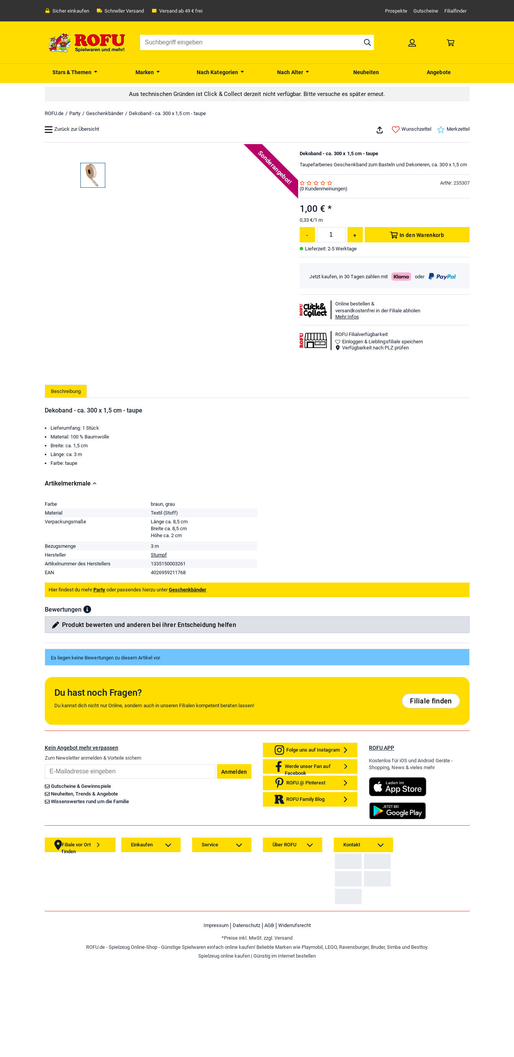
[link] (412, 42)
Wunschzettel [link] (411, 130)
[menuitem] (75, 71)
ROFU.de (54, 113)
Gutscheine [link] (425, 11)
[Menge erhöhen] (355, 234)
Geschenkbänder (104, 113)
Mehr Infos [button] (347, 316)
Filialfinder (455, 11)
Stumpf (159, 697)
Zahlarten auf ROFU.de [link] (362, 1009)
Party (74, 113)
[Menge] (331, 234)
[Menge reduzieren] (307, 234)
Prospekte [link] (396, 11)
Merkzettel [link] (453, 130)
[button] (87, 751)
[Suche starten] (367, 42)
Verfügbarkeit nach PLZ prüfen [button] (372, 347)
